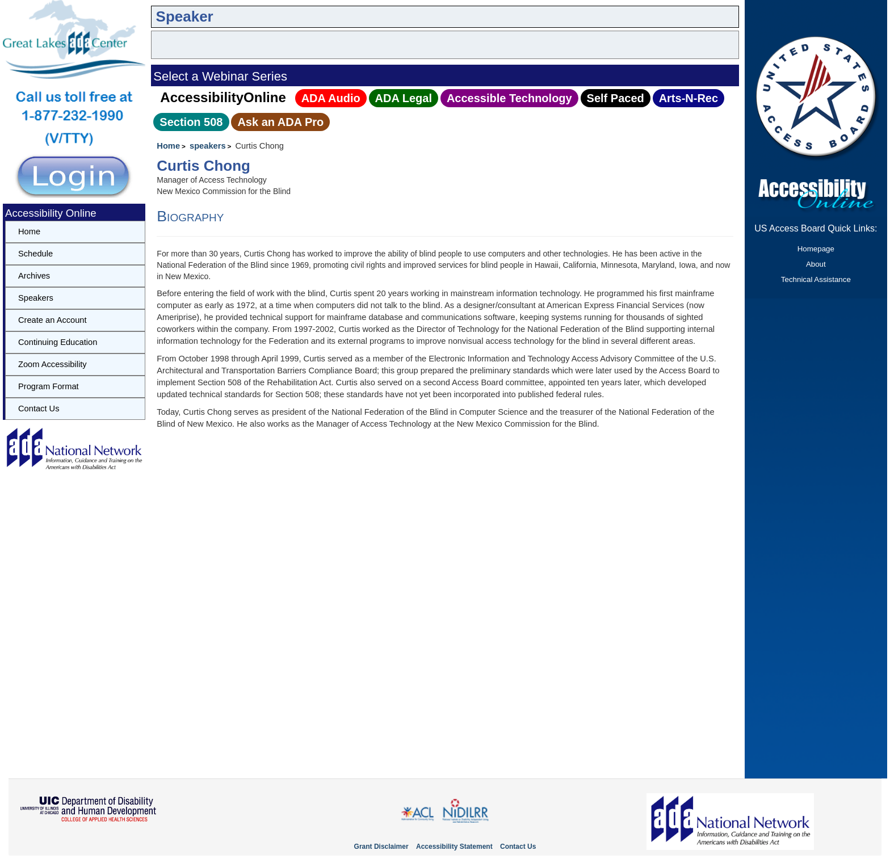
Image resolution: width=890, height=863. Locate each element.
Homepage (815, 249)
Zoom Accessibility (52, 364)
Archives (34, 275)
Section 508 (190, 122)
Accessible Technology (509, 98)
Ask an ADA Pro (280, 122)
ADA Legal (403, 98)
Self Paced (615, 98)
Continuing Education (57, 342)
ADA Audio (330, 98)
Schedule (35, 253)
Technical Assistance (816, 279)
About (816, 264)
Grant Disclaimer (381, 847)
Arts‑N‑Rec (688, 98)
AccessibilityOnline (223, 97)
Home (168, 145)
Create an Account (52, 320)
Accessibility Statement (454, 847)
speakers (208, 145)
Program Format (48, 386)
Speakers (35, 297)
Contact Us (39, 408)
